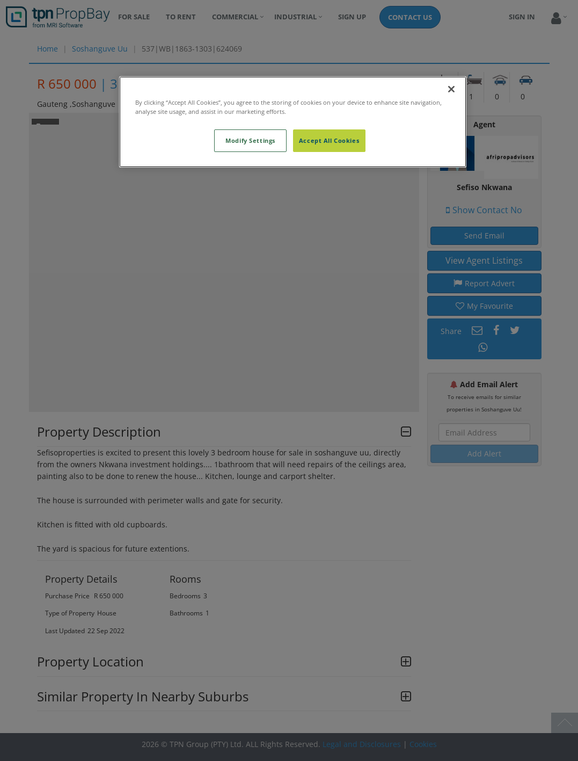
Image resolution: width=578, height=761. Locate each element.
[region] (292, 122)
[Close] (451, 89)
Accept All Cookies (329, 140)
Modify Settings (250, 140)
